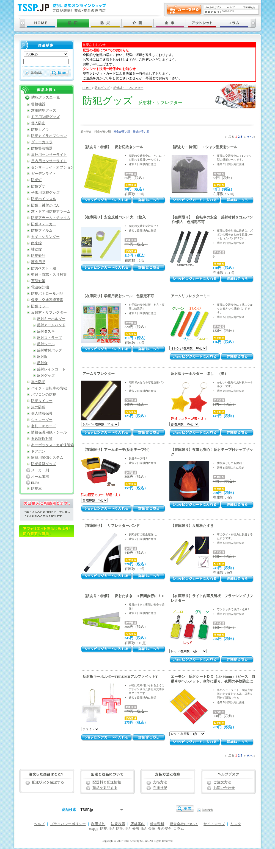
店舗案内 (137, 824)
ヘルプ (39, 824)
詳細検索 (36, 72)
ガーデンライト (43, 174)
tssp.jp (93, 829)
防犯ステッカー (43, 224)
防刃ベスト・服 (43, 268)
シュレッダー (42, 420)
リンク (235, 824)
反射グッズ (46, 376)
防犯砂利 (38, 256)
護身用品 (38, 262)
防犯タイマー (42, 401)
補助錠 (36, 249)
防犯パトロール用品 (47, 294)
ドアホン (38, 451)
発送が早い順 (141, 131)
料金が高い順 (122, 131)
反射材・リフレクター (128, 87)
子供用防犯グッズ (45, 193)
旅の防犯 (38, 407)
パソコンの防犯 (43, 395)
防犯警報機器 (42, 148)
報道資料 (157, 824)
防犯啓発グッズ (43, 464)
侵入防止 (38, 123)
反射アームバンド (51, 325)
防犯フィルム (42, 230)
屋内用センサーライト (49, 161)
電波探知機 (40, 287)
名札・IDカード (43, 426)
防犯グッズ (102, 87)
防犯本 (36, 489)
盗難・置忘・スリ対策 (49, 275)
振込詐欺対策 (42, 439)
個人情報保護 (42, 413)
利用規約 (98, 824)
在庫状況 (160, 788)
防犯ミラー (40, 306)
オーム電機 (40, 477)
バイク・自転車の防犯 (49, 388)
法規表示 (118, 824)
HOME (87, 87)
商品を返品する (104, 788)
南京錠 (36, 243)
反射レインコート (51, 369)
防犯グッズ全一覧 (45, 97)
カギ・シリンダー (45, 237)
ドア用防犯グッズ (45, 117)
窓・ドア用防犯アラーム (50, 211)
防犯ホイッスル (43, 199)
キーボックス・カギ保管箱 (52, 445)
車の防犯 (38, 382)
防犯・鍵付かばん (45, 205)
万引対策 (38, 281)
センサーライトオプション (52, 167)
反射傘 (42, 363)
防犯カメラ (40, 129)
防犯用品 (107, 829)
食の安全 (164, 829)
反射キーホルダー (51, 319)
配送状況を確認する (48, 782)
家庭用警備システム (47, 458)
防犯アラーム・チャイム (50, 218)
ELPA (35, 483)
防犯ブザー (40, 186)
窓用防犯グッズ (43, 111)
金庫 (151, 829)
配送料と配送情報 (106, 782)
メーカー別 (40, 470)
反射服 (42, 357)
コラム (178, 829)
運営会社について (184, 824)
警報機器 (38, 104)
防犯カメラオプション (49, 136)
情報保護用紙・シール (49, 432)
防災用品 (123, 829)
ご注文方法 (222, 782)
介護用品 (139, 829)
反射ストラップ (49, 338)
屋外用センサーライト (49, 155)
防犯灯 (36, 180)
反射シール (46, 344)
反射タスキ (46, 331)
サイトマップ (214, 824)
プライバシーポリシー (68, 824)
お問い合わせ (224, 788)
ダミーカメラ (42, 142)
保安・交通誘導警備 (47, 300)
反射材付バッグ (49, 350)
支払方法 (160, 782)
